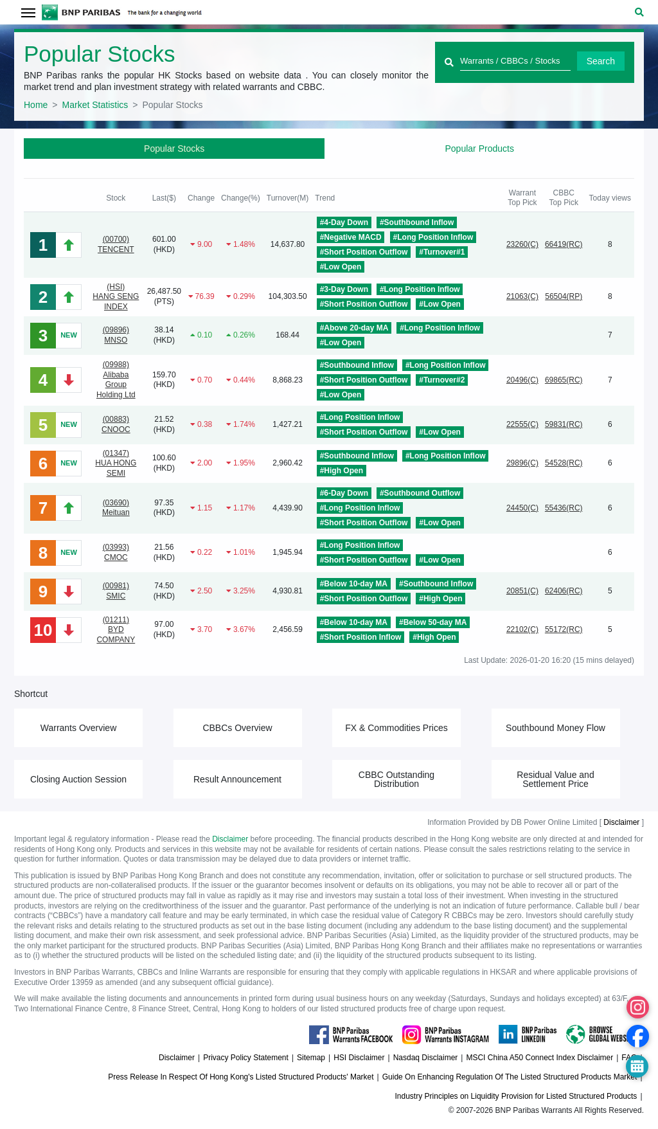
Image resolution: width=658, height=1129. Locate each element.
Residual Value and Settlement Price (555, 779)
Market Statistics (95, 105)
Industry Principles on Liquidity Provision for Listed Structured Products (516, 1096)
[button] (639, 12)
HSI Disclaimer (358, 1057)
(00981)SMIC (116, 591)
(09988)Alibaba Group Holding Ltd (116, 379)
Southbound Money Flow (555, 728)
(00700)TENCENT (116, 244)
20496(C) (522, 379)
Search (601, 61)
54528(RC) (564, 462)
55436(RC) (564, 507)
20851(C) (522, 590)
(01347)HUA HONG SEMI (115, 463)
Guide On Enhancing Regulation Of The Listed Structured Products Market (509, 1076)
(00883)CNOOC (116, 424)
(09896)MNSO (116, 335)
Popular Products (479, 148)
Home (36, 105)
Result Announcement (237, 779)
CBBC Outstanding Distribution (396, 779)
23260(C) (522, 244)
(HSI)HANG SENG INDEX (116, 296)
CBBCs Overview (237, 728)
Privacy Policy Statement (246, 1057)
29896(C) (522, 462)
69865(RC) (564, 379)
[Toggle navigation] (28, 12)
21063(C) (522, 296)
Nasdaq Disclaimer (425, 1057)
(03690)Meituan (116, 508)
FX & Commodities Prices (396, 728)
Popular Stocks (174, 148)
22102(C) (522, 629)
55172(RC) (564, 629)
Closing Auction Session (78, 779)
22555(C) (522, 424)
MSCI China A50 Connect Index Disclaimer (539, 1057)
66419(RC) (564, 244)
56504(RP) (563, 296)
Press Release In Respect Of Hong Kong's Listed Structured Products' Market (240, 1076)
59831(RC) (564, 424)
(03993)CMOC (116, 552)
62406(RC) (564, 590)
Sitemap (311, 1057)
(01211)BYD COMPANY (115, 629)
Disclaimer (621, 822)
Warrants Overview (78, 728)
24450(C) (522, 507)
